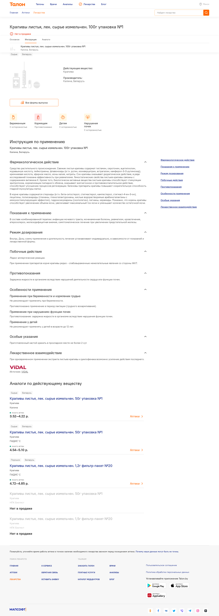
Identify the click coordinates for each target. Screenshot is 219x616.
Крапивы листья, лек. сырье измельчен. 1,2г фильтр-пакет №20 (61, 461)
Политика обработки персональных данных (167, 567)
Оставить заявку (50, 574)
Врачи (112, 561)
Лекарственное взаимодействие (179, 202)
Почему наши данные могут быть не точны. (157, 547)
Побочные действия (172, 175)
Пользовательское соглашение (161, 560)
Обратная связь (49, 568)
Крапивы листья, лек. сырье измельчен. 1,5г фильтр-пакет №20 (61, 514)
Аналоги (46, 40)
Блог (112, 574)
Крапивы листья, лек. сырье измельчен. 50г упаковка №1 (56, 394)
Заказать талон (86, 561)
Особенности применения (175, 189)
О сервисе (46, 561)
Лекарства (15, 574)
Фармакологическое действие (178, 155)
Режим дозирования (172, 168)
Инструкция (30, 40)
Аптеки (135, 412)
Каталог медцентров (89, 574)
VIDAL (24, 367)
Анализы (114, 568)
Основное (14, 40)
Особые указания (170, 195)
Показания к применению (175, 162)
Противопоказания (171, 182)
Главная (14, 561)
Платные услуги (86, 568)
